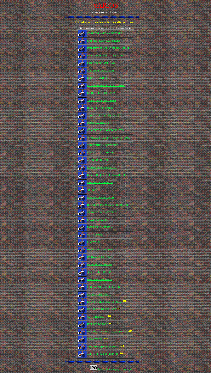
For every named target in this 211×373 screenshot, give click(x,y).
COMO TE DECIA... (99, 317)
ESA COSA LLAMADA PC (100, 152)
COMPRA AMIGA (96, 234)
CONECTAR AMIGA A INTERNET (104, 33)
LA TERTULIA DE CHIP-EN (101, 93)
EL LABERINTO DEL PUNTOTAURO (106, 85)
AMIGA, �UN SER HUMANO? (105, 354)
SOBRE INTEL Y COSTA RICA (102, 145)
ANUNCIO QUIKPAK (98, 160)
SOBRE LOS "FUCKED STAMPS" (104, 115)
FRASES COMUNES (97, 220)
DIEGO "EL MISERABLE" (100, 108)
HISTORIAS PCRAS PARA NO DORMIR (107, 205)
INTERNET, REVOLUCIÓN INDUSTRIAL (108, 48)
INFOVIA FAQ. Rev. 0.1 (99, 294)
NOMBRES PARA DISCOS (100, 197)
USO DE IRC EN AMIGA (99, 279)
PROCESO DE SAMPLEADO (101, 63)
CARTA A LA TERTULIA (99, 257)
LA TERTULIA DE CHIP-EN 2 (102, 167)
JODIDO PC (93, 190)
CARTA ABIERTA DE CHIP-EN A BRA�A (108, 137)
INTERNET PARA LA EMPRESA (103, 40)
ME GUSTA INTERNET (99, 123)
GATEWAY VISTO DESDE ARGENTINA (110, 331)
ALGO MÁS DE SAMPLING (101, 70)
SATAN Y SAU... (98, 339)
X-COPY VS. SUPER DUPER (101, 100)
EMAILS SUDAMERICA (99, 227)
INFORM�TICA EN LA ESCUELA (107, 302)
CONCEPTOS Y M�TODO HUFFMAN (106, 130)
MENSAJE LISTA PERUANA (104, 309)
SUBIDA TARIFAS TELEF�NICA (104, 287)
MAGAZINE (93, 242)
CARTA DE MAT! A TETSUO (101, 212)
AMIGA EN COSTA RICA (100, 182)
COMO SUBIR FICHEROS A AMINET (106, 175)
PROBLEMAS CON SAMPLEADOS (105, 55)
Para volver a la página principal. (115, 369)
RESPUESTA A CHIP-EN (99, 264)
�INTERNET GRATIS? (99, 272)
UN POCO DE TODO (100, 324)
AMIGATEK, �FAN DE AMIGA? (106, 346)
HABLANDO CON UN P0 (100, 249)
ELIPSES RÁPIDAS (97, 78)
